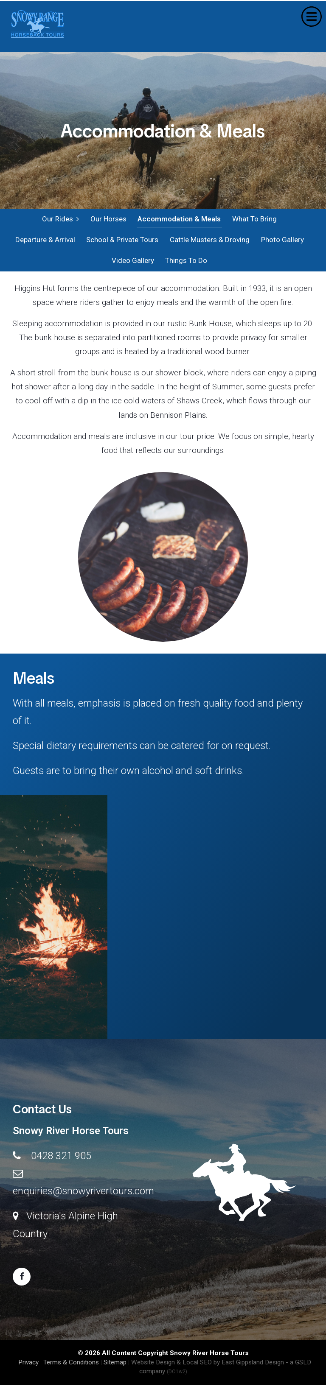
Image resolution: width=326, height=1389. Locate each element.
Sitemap (115, 1366)
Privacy (28, 1366)
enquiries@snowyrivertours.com (83, 1195)
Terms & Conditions (71, 1366)
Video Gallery (132, 264)
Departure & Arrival (45, 242)
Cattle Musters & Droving (209, 242)
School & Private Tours (122, 242)
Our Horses (108, 219)
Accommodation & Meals (178, 219)
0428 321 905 (61, 1159)
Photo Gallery (281, 242)
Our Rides (60, 219)
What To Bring (253, 219)
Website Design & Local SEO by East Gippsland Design (207, 1366)
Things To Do (186, 264)
